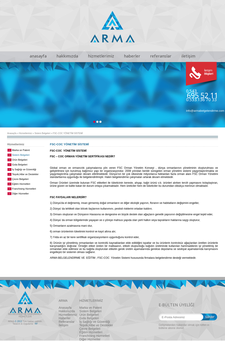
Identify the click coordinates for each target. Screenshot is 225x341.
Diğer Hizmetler (20, 193)
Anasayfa (11, 133)
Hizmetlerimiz (25, 133)
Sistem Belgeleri (42, 133)
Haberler (65, 318)
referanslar (160, 56)
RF (36, 324)
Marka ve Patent (21, 150)
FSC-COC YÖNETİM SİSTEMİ (68, 133)
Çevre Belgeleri (20, 179)
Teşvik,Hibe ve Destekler (25, 174)
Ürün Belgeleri (19, 159)
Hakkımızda (67, 311)
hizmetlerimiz (101, 56)
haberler (132, 56)
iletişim (188, 56)
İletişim (63, 325)
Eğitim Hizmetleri (21, 184)
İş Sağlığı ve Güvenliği (24, 169)
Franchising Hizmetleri (24, 188)
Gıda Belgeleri (19, 164)
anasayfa (38, 56)
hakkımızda (67, 56)
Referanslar (66, 321)
